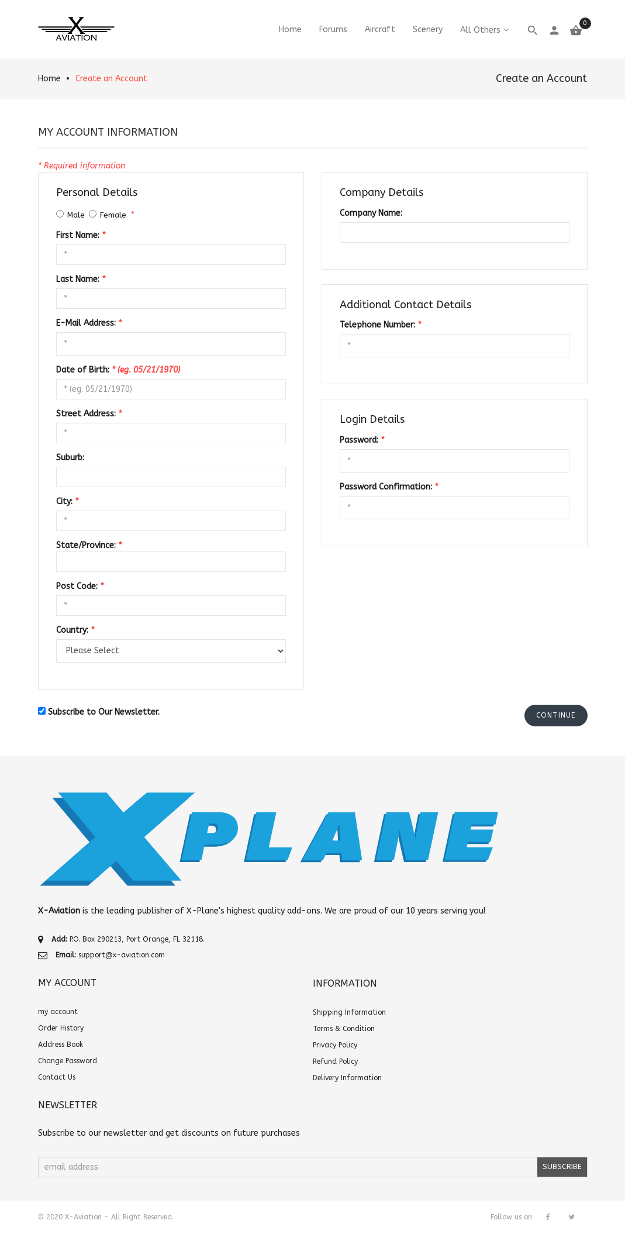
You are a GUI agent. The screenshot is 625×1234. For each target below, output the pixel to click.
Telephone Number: (380, 325)
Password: (362, 440)
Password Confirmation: (389, 487)
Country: (75, 630)
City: (67, 501)
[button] (556, 715)
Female (113, 215)
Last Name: (80, 279)
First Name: (80, 235)
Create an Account (111, 79)
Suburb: (70, 458)
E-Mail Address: (89, 323)
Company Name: (371, 213)
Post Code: (79, 586)
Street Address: (89, 414)
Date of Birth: (118, 370)
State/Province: (89, 545)
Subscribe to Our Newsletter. (104, 712)
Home (49, 79)
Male (76, 215)
